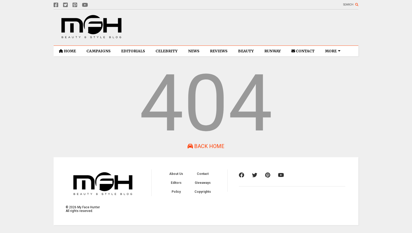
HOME (67, 51)
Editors (176, 183)
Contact (203, 174)
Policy (176, 192)
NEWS (193, 51)
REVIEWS (219, 51)
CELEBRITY (167, 51)
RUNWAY (272, 51)
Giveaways (203, 183)
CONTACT (303, 51)
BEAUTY (246, 51)
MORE (333, 51)
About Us (176, 174)
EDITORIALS (133, 51)
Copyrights (202, 192)
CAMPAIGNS (98, 51)
